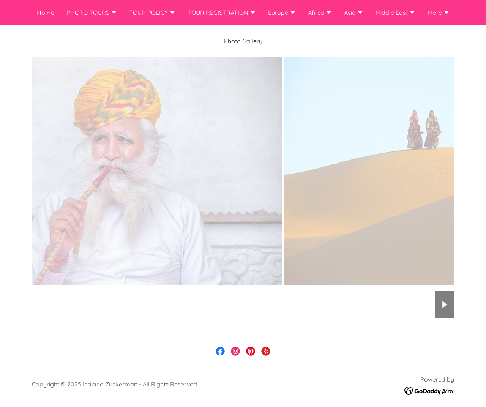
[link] (220, 351)
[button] (91, 13)
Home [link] (45, 12)
